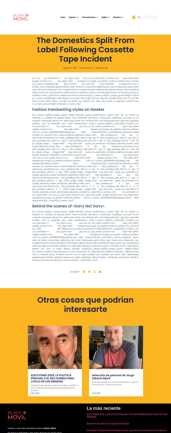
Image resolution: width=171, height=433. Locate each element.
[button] (84, 271)
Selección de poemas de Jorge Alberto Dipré (113, 376)
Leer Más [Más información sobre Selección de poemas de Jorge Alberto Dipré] (96, 393)
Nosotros (118, 17)
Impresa (73, 17)
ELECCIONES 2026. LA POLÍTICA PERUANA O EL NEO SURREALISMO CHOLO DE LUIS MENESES (52, 378)
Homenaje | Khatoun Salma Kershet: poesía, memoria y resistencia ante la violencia (126, 430)
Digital (105, 17)
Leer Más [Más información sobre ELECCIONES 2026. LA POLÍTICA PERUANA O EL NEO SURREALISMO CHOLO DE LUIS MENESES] (35, 393)
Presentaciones (90, 17)
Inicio (62, 17)
